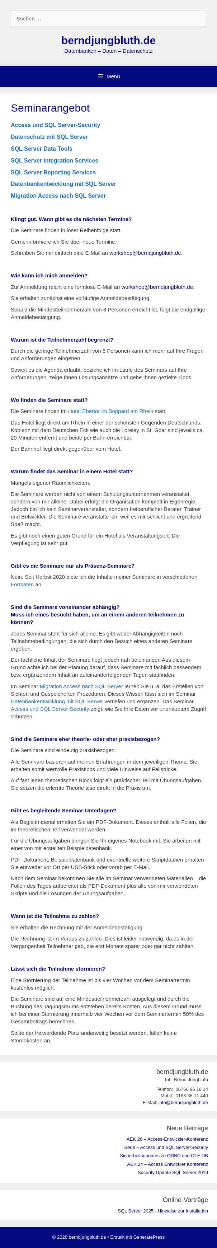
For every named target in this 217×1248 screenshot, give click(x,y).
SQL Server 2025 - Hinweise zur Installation (163, 1211)
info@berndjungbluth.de (183, 1102)
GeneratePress (149, 1237)
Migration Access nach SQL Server (58, 196)
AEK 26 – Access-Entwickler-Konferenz (167, 1139)
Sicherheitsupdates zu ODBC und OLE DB (164, 1155)
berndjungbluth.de (108, 40)
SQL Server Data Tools (41, 149)
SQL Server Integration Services (54, 161)
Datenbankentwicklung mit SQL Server (63, 184)
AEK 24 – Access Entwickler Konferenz (167, 1164)
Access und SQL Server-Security (55, 125)
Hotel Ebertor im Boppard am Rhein (111, 411)
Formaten (22, 584)
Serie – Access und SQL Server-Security (166, 1147)
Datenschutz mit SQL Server (49, 137)
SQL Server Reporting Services (53, 172)
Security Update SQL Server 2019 (173, 1172)
